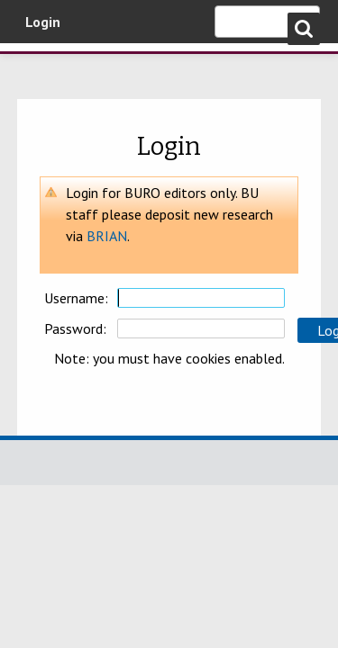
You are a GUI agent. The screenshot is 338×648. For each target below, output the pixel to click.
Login (42, 22)
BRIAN (107, 236)
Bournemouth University (40, 67)
